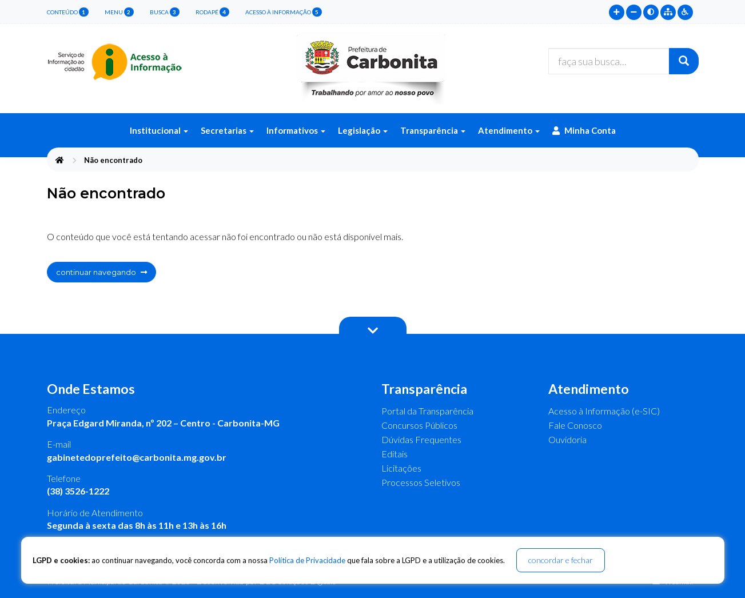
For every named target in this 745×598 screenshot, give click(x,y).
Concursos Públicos (419, 425)
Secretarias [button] (227, 130)
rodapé (212, 12)
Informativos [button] (295, 130)
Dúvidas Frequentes (421, 439)
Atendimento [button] (509, 130)
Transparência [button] (432, 130)
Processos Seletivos (420, 482)
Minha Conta (584, 130)
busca (165, 12)
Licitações (401, 468)
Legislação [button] (363, 130)
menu (119, 12)
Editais (394, 453)
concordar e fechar (560, 560)
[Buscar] (684, 61)
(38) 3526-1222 (78, 490)
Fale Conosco (575, 425)
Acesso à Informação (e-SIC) (604, 410)
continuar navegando (101, 272)
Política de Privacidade (307, 560)
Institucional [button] (159, 130)
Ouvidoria (567, 439)
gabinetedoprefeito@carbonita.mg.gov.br (136, 457)
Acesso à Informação (283, 12)
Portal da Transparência (427, 410)
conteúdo (68, 12)
